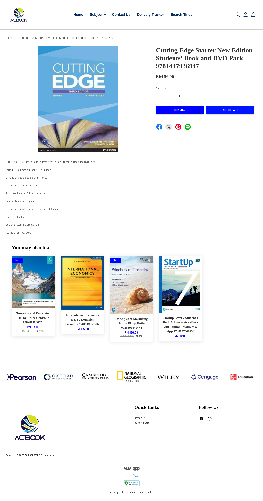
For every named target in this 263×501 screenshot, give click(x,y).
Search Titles (181, 15)
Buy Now (179, 110)
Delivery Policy (117, 492)
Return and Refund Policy (140, 492)
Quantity (161, 89)
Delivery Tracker (150, 15)
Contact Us (121, 15)
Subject (98, 15)
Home (78, 15)
